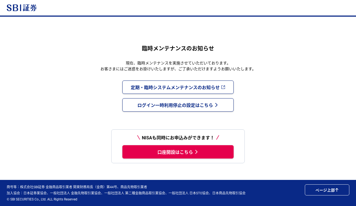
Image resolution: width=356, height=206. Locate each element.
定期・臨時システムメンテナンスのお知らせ (178, 87)
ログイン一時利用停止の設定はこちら (178, 105)
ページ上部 (327, 190)
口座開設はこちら (178, 152)
